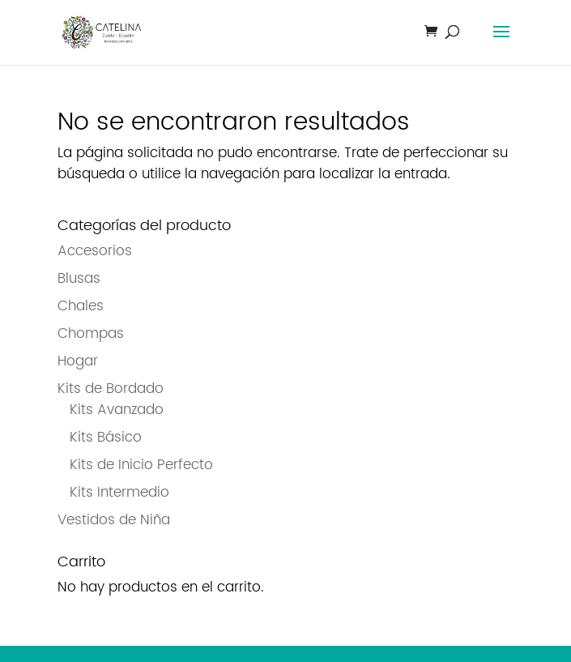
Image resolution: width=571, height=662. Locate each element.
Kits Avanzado (117, 410)
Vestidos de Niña (114, 520)
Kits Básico (106, 437)
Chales (81, 306)
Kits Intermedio (119, 492)
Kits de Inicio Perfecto (141, 465)
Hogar (78, 361)
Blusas (79, 278)
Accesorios (95, 251)
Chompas (91, 333)
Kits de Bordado (111, 389)
